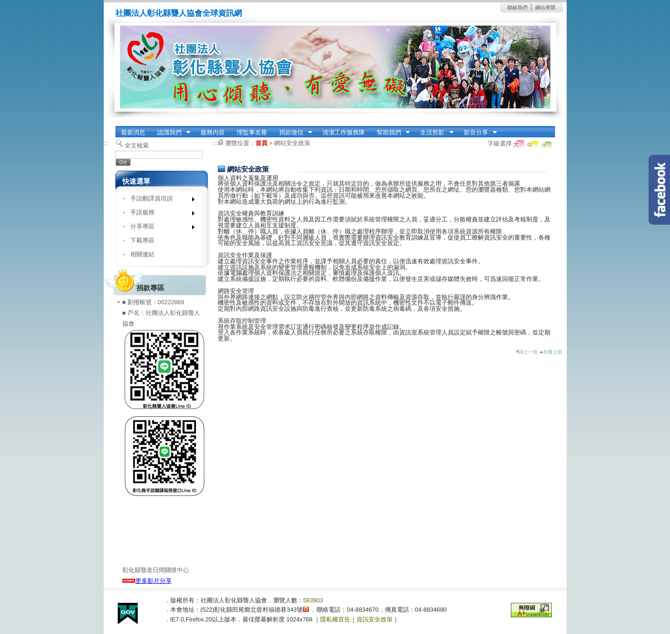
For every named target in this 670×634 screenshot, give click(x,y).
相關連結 (142, 254)
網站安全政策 (292, 143)
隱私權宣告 (335, 619)
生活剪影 (434, 132)
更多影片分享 (147, 580)
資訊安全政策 (374, 619)
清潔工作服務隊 (343, 132)
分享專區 (159, 228)
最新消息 (133, 132)
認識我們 (170, 132)
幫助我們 (390, 132)
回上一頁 (526, 351)
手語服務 (159, 214)
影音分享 (477, 132)
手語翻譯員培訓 (159, 200)
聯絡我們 (517, 7)
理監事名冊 (252, 132)
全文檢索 (137, 145)
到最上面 (550, 351)
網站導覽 (545, 7)
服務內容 (213, 132)
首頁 (261, 143)
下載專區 (142, 240)
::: (118, 129)
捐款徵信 (292, 132)
